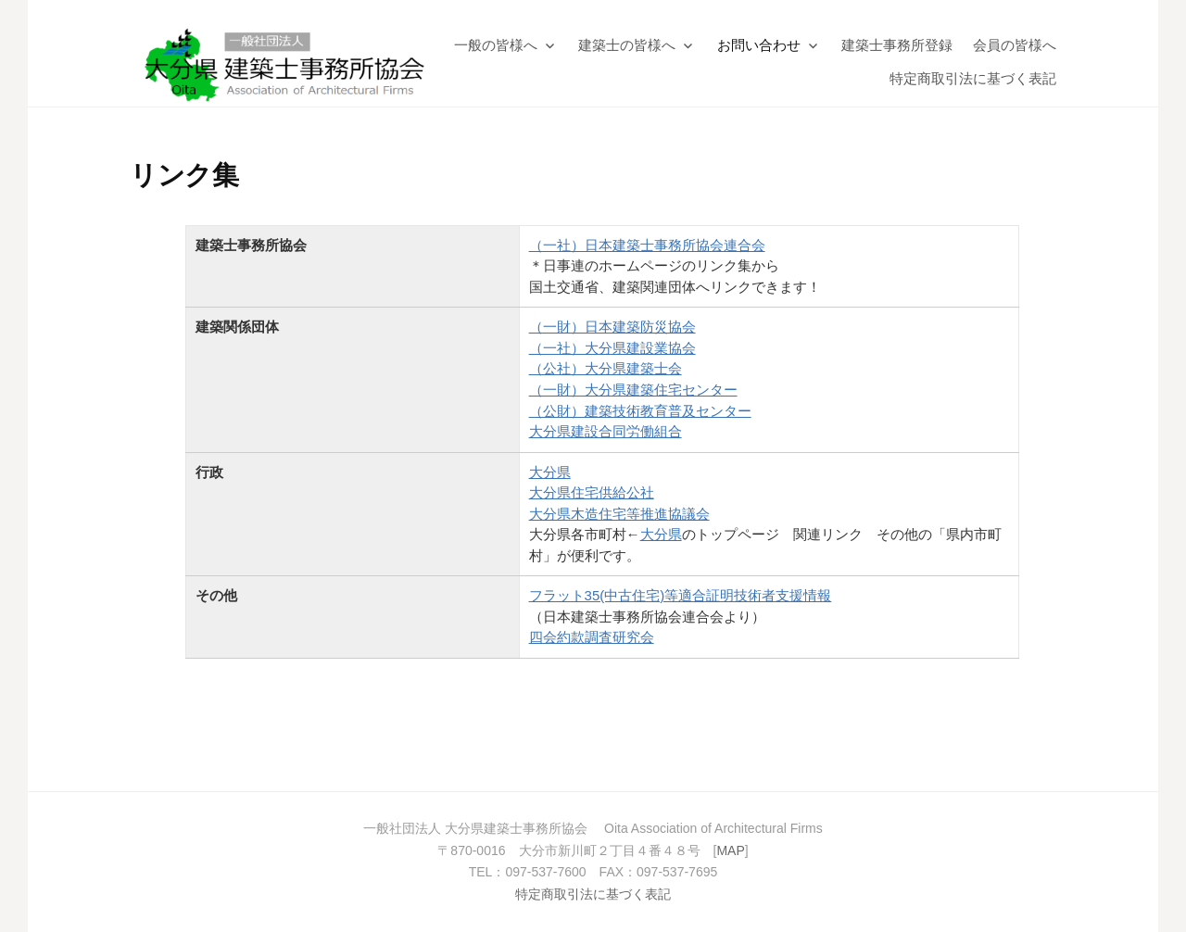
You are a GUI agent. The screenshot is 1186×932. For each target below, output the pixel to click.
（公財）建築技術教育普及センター (640, 411)
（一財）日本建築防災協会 (612, 326)
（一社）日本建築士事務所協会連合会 (647, 245)
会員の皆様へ (1014, 45)
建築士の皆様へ (626, 45)
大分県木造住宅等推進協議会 (619, 514)
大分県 (550, 472)
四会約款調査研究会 (591, 637)
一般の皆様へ (495, 45)
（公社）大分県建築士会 (605, 368)
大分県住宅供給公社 (591, 492)
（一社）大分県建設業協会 (612, 348)
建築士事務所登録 (897, 45)
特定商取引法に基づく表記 (973, 78)
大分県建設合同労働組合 (605, 431)
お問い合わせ (759, 45)
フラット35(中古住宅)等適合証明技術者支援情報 (680, 595)
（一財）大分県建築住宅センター (633, 389)
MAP (730, 850)
